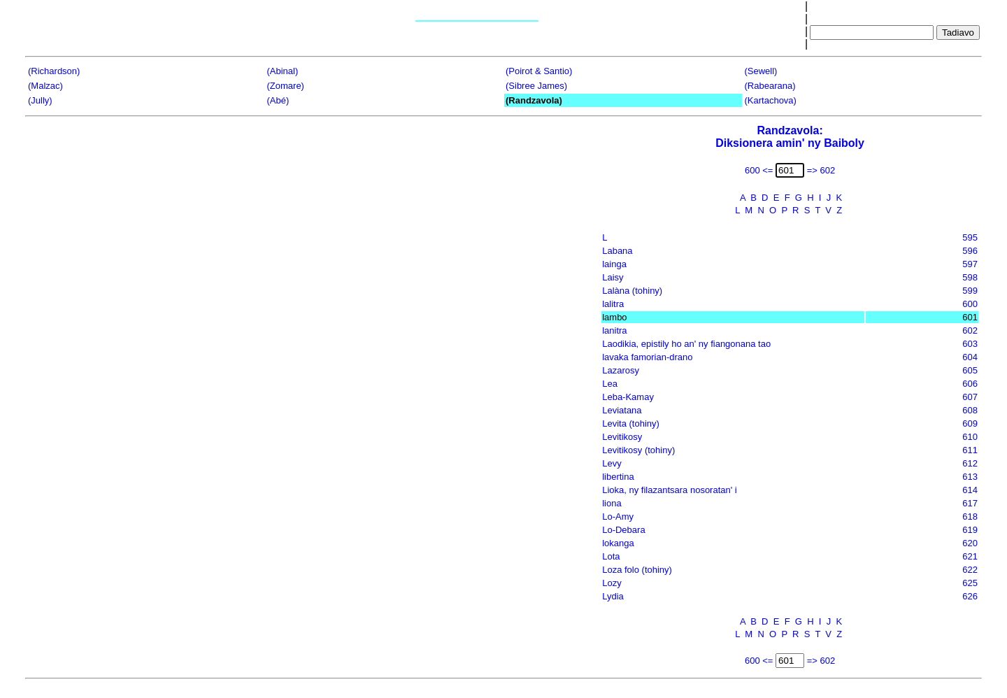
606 (970, 383)
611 (970, 450)
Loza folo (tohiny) (637, 569)
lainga (614, 264)
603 (970, 344)
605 (970, 370)
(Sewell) (761, 71)
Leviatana (621, 410)
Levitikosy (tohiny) (638, 450)
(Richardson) (54, 71)
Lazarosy (620, 370)
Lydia (613, 596)
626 (970, 596)
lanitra (614, 330)
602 (970, 330)
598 (970, 277)
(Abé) (278, 100)
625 (970, 583)
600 (970, 304)
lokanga (618, 543)
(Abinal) (283, 71)
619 (970, 530)
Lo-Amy (618, 516)
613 (970, 476)
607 (970, 397)
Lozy (611, 583)
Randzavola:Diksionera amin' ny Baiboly (789, 136)
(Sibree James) (536, 85)
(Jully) (40, 100)
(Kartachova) (771, 100)
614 (970, 490)
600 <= (759, 170)
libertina (618, 476)
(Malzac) (45, 85)
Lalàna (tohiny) (632, 290)
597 (970, 264)
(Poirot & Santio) (539, 71)
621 (970, 556)
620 (970, 543)
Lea (609, 383)
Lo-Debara (623, 530)
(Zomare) (285, 85)
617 (970, 503)
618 (970, 516)
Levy (611, 463)
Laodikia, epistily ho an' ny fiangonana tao (686, 344)
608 (970, 410)
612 (970, 463)
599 (970, 290)
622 (970, 569)
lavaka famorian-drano (647, 357)
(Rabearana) (770, 85)
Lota (611, 556)
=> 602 (821, 170)
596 (970, 250)
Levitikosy (622, 437)
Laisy (612, 277)
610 (970, 437)
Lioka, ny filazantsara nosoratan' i (669, 490)
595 (970, 237)
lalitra (613, 304)
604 (970, 357)
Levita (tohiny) (630, 423)
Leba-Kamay (628, 397)
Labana (617, 250)
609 (970, 423)
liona (611, 503)
